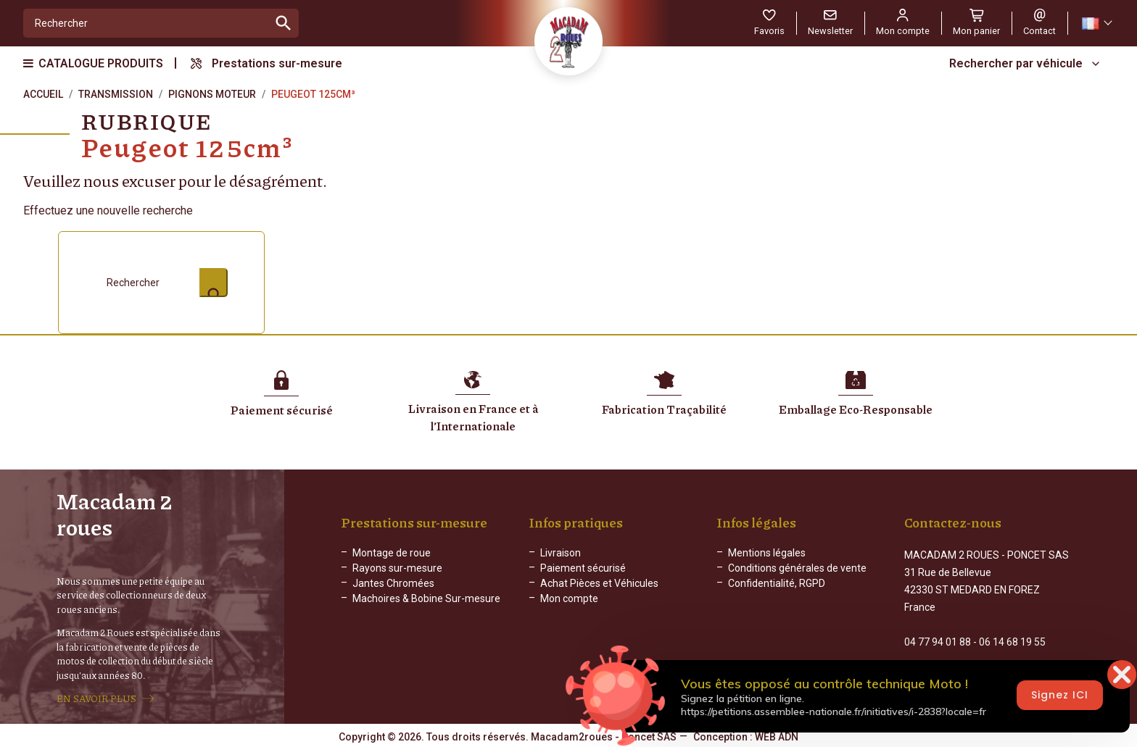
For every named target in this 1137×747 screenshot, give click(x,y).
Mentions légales (767, 559)
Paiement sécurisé (583, 574)
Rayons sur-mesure (397, 574)
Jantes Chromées (393, 590)
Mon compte (569, 605)
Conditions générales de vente (797, 574)
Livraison (560, 559)
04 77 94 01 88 (937, 635)
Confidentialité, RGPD (776, 590)
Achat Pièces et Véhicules (599, 590)
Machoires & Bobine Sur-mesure (426, 605)
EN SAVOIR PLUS (96, 698)
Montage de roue (391, 559)
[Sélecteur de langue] (1096, 23)
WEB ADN (776, 736)
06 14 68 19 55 (1012, 635)
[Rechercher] (146, 23)
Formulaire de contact (954, 666)
